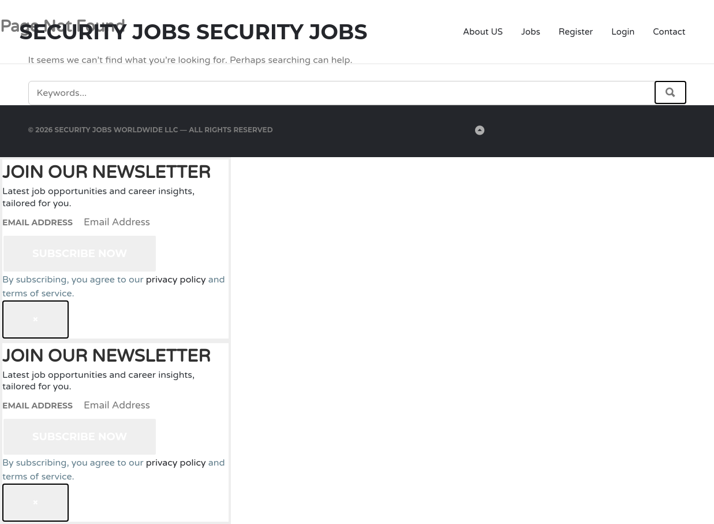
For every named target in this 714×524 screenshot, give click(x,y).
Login (622, 32)
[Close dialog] (35, 319)
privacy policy (176, 279)
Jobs (530, 32)
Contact (669, 32)
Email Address (37, 222)
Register (576, 32)
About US (483, 32)
